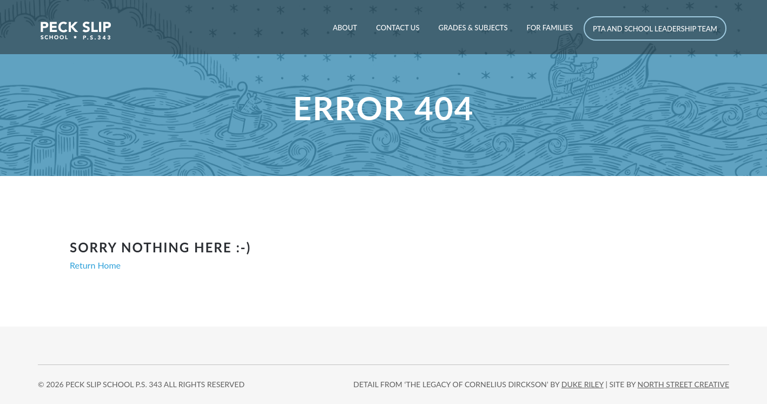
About (345, 27)
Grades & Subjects (472, 27)
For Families (550, 27)
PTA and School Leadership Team (655, 28)
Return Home (95, 265)
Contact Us (397, 27)
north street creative (683, 384)
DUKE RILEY (582, 384)
